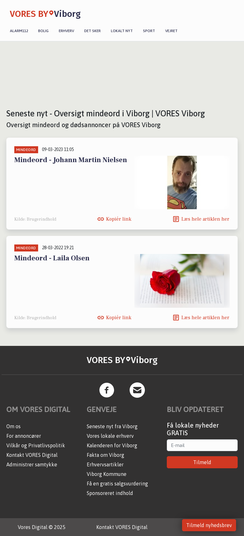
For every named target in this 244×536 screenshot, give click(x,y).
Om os (13, 426)
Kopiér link (118, 219)
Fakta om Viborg (105, 455)
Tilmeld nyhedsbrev (209, 525)
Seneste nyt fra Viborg (112, 426)
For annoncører (23, 436)
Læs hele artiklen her (205, 219)
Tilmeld (202, 462)
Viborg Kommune (106, 474)
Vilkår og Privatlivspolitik (35, 445)
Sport (149, 31)
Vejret (171, 31)
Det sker (92, 31)
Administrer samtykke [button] (31, 464)
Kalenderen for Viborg (112, 445)
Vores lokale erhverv (110, 436)
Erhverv (66, 31)
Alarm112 (19, 31)
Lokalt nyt (122, 31)
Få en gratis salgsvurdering (117, 483)
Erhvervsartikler (105, 464)
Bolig (43, 31)
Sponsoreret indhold (110, 493)
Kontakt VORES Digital (32, 455)
